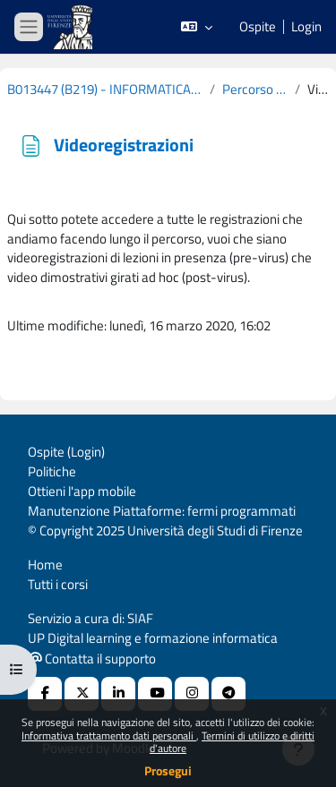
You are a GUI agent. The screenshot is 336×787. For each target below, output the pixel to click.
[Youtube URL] (155, 694)
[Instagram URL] (192, 694)
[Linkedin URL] (118, 694)
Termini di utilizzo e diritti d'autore (232, 742)
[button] (196, 27)
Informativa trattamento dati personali (109, 735)
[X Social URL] (82, 694)
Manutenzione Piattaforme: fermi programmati (162, 510)
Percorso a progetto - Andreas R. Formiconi (254, 89)
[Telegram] (228, 694)
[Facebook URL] (45, 694)
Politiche (52, 471)
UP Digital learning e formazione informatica (153, 638)
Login (306, 27)
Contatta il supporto (92, 658)
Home (45, 564)
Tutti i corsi (58, 584)
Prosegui (168, 770)
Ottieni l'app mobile (82, 491)
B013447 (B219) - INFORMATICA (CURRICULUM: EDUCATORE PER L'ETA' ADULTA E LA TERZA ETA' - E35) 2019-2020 (104, 89)
